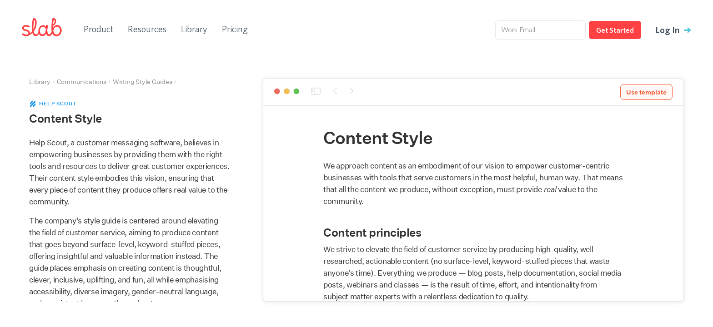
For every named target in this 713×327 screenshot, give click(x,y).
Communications (81, 82)
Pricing (235, 29)
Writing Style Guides (142, 82)
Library (194, 29)
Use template (646, 92)
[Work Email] (540, 30)
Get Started (615, 30)
